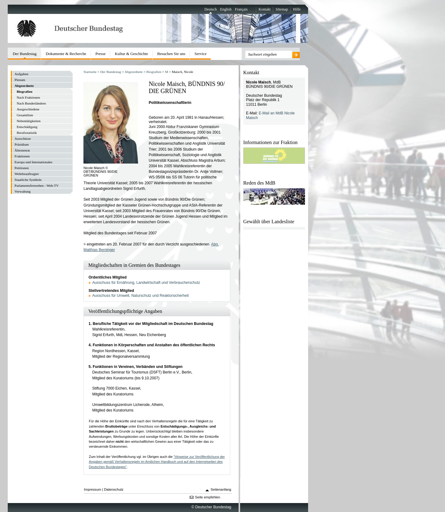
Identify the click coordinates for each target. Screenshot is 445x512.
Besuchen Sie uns (171, 53)
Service (201, 53)
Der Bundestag (110, 72)
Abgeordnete (133, 72)
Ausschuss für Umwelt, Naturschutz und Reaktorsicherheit (140, 295)
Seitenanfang (221, 489)
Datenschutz (114, 489)
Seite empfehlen (207, 497)
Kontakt (265, 9)
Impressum (92, 489)
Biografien (153, 72)
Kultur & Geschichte (131, 53)
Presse (100, 53)
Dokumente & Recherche (66, 53)
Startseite (89, 72)
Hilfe (297, 9)
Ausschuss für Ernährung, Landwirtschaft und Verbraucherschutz (146, 282)
